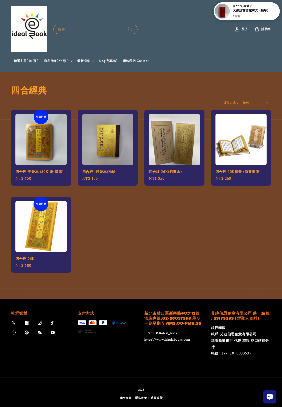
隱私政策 (141, 398)
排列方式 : (230, 103)
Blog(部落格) (108, 61)
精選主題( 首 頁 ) (26, 61)
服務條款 (125, 398)
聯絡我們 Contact (135, 61)
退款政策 (157, 398)
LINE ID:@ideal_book (160, 333)
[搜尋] (130, 29)
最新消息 (83, 61)
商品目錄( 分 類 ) (56, 61)
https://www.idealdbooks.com (167, 339)
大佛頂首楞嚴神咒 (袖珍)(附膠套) (252, 10)
